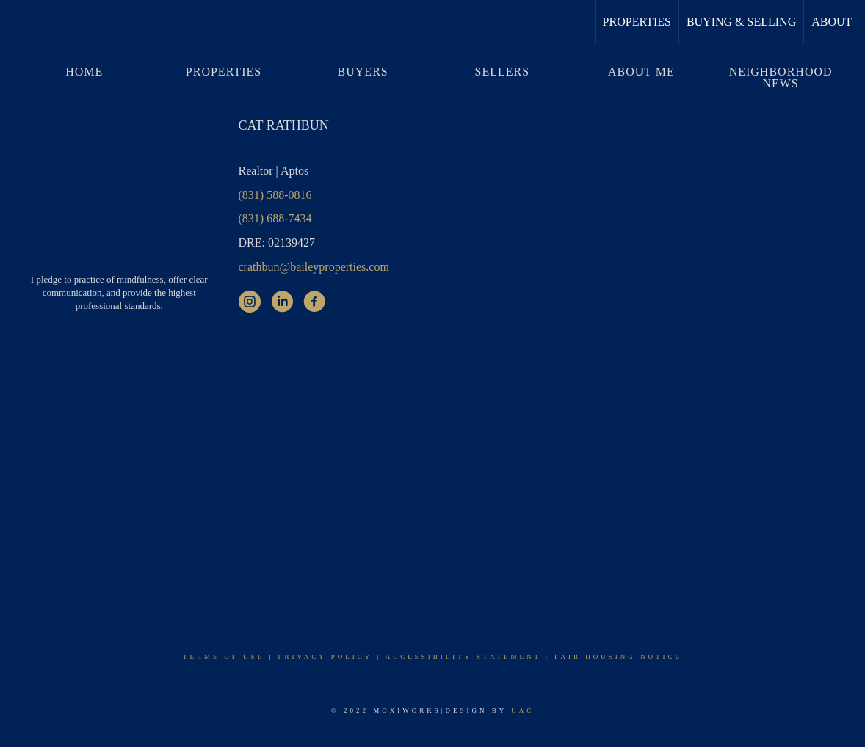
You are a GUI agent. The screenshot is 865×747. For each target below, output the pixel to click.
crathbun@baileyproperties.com (314, 266)
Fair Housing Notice (618, 656)
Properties (637, 21)
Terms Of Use (223, 656)
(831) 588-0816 (275, 195)
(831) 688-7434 (275, 218)
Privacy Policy (325, 656)
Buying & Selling (741, 21)
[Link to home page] (18, 22)
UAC (522, 710)
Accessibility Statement (463, 656)
